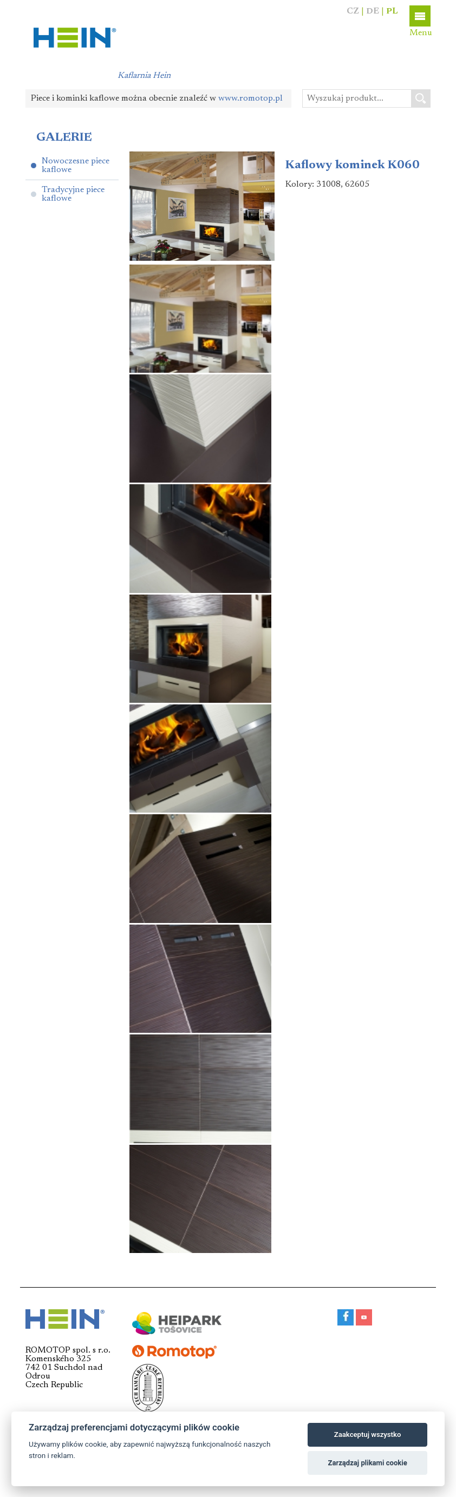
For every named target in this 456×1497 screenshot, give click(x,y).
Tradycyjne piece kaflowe (73, 194)
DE (372, 11)
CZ (353, 11)
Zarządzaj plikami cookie (367, 1463)
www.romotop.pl (250, 98)
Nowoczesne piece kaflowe (75, 165)
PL (392, 11)
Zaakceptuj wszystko (367, 1434)
